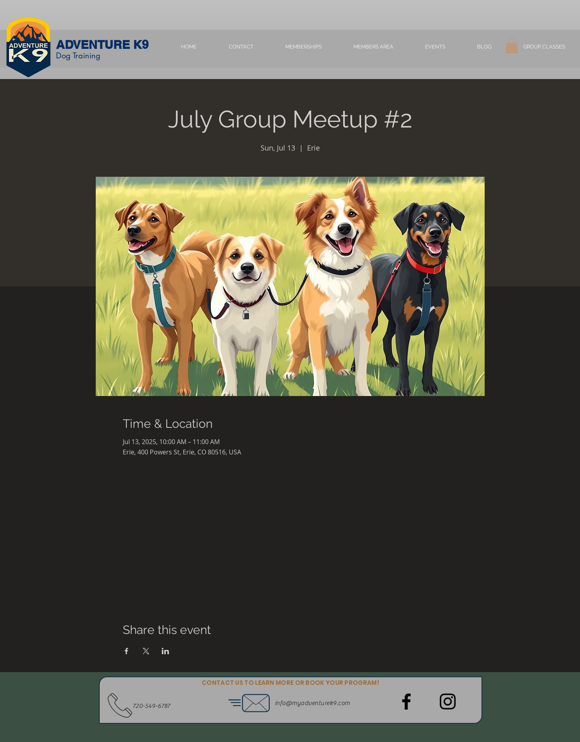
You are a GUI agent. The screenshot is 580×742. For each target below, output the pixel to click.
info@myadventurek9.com (312, 703)
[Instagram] (447, 701)
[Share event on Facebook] (126, 651)
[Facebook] (406, 701)
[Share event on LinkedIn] (165, 651)
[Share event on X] (146, 651)
